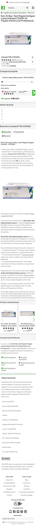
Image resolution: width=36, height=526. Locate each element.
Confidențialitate (9, 483)
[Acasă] (2, 13)
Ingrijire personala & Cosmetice (12, 424)
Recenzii (6, 136)
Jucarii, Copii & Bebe (9, 429)
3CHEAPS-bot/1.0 (9, 492)
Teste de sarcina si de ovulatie (26, 364)
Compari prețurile (28, 255)
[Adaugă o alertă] (32, 62)
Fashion (4, 415)
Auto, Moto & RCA (8, 402)
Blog (26, 480)
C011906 (13, 66)
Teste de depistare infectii (8, 369)
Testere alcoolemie (9, 357)
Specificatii (18, 132)
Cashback (26, 489)
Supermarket (6, 447)
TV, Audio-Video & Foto (10, 452)
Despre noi (9, 480)
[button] (33, 320)
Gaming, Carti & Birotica (10, 420)
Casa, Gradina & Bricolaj (10, 406)
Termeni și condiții (9, 486)
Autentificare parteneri (26, 492)
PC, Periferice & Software (10, 438)
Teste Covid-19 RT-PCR (17, 62)
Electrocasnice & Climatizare (11, 411)
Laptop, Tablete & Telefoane (11, 433)
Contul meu (27, 483)
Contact (9, 495)
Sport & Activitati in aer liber (11, 443)
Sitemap (26, 486)
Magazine (9, 489)
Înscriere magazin (26, 495)
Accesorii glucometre (23, 358)
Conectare (26, 2)
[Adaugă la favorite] (32, 57)
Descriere (6, 132)
